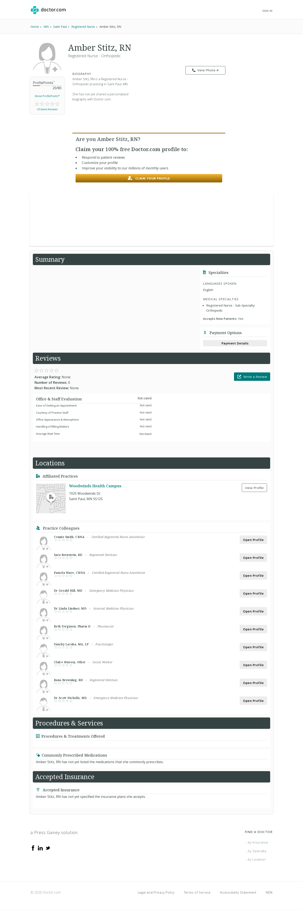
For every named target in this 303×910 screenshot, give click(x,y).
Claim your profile (149, 178)
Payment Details (235, 343)
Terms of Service (197, 892)
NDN (269, 892)
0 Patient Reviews (47, 109)
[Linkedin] (40, 847)
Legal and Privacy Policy (156, 892)
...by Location (255, 859)
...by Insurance (256, 842)
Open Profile (253, 540)
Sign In (267, 11)
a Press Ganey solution (54, 832)
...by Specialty (256, 851)
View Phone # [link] (205, 70)
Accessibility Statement (238, 892)
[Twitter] (47, 847)
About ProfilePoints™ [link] (47, 96)
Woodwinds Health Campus (95, 485)
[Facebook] (33, 847)
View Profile (254, 488)
